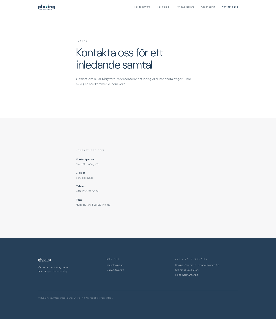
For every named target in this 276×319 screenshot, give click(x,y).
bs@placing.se (114, 265)
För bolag (163, 6)
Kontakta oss (230, 7)
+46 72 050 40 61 (87, 191)
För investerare (185, 6)
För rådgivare (142, 6)
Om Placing (208, 6)
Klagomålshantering (186, 274)
